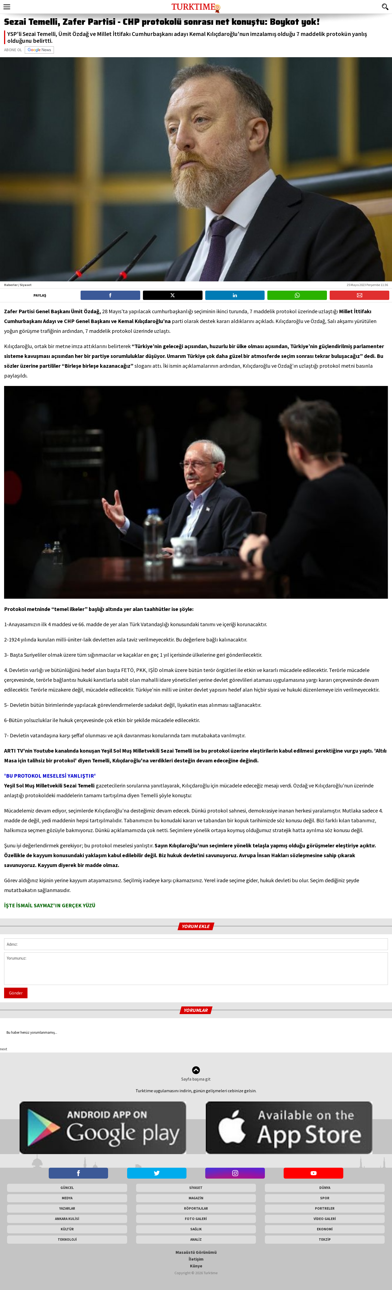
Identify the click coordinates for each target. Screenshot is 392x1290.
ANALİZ (196, 1239)
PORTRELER (325, 1208)
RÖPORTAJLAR (196, 1208)
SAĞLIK (196, 1229)
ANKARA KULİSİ (67, 1218)
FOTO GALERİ (196, 1218)
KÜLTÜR (67, 1229)
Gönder (16, 993)
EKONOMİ (325, 1229)
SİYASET (196, 1187)
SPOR (324, 1198)
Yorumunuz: (196, 968)
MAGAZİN (196, 1198)
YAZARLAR (67, 1208)
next (3, 1048)
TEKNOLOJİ (67, 1239)
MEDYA (67, 1198)
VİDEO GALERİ (325, 1218)
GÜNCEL (67, 1187)
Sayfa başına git (196, 1074)
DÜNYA (324, 1187)
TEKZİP (325, 1239)
